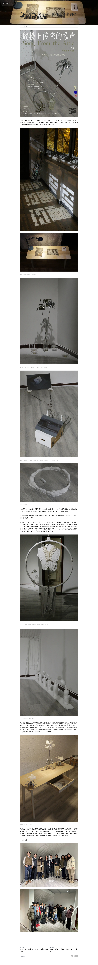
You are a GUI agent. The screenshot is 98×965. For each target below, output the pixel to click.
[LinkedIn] (72, 956)
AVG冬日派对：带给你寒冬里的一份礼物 (64, 950)
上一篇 (22, 947)
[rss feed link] (77, 956)
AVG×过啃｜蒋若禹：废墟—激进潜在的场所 (34, 950)
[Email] (75, 956)
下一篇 (52, 947)
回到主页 (5, 3)
